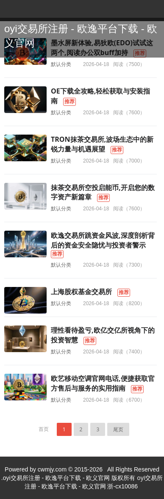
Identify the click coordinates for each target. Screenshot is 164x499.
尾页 (118, 429)
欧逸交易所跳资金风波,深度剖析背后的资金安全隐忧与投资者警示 (103, 240)
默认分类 (61, 64)
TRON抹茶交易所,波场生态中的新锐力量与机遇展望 (102, 144)
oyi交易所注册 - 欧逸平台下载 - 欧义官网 (80, 36)
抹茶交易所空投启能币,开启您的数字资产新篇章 (103, 192)
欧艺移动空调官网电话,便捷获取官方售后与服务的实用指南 (103, 383)
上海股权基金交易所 (81, 291)
